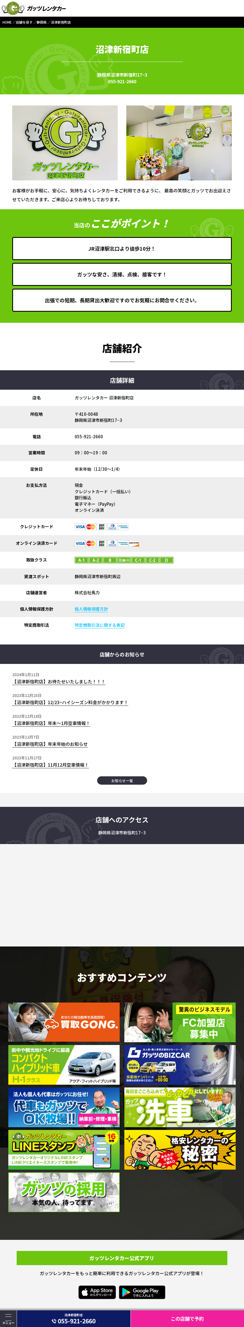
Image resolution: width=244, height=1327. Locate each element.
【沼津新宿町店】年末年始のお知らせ (50, 744)
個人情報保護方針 (91, 609)
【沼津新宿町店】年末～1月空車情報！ (51, 723)
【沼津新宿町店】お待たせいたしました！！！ (58, 681)
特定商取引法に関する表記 (100, 625)
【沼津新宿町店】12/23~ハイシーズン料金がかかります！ (70, 702)
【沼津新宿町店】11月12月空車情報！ (50, 764)
